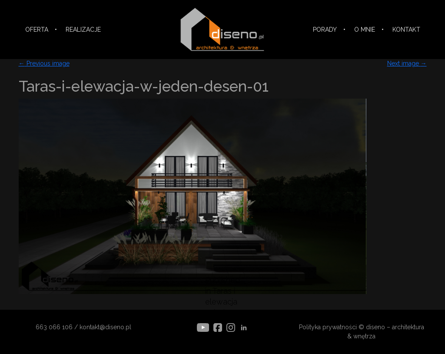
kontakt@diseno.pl (105, 327)
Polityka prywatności (328, 327)
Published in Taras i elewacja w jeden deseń (222, 301)
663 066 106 (54, 327)
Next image (407, 63)
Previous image (44, 63)
